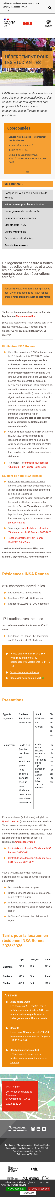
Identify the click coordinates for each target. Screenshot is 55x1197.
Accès (38, 1151)
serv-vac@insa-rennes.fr (21, 145)
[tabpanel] (27, 149)
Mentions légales (42, 1145)
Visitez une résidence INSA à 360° (28, 653)
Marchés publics (24, 1145)
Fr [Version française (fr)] (3, 10)
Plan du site (9, 1145)
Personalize (28, 1193)
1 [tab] (27, 172)
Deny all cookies (39, 1188)
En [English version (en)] (8, 10)
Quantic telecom (10, 821)
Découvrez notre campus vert (25, 678)
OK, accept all (15, 1188)
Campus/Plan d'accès (11, 7)
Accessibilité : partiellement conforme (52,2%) (27, 1148)
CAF (41, 1010)
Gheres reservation (25, 316)
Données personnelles (23, 1151)
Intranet (24, 7)
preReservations (16, 522)
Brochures (17, 3)
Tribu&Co (33, 1154)
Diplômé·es (7, 3)
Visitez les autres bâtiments (24, 672)
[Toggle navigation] (52, 34)
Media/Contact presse (30, 3)
